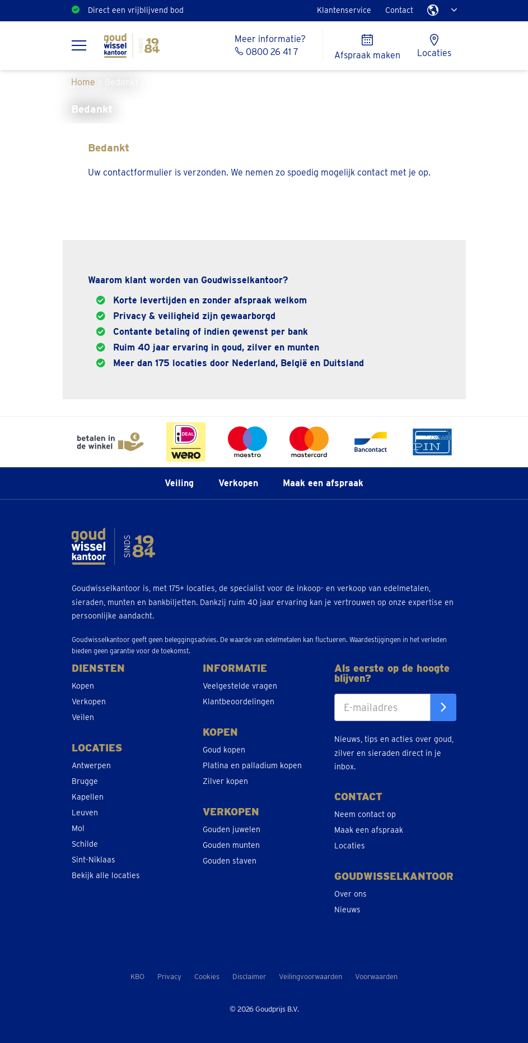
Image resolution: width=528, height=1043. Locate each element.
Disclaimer (249, 976)
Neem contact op (365, 814)
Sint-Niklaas (93, 859)
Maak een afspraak (323, 483)
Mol (78, 828)
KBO (137, 976)
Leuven (85, 812)
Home (83, 82)
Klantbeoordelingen (238, 701)
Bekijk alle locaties (106, 875)
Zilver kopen (225, 781)
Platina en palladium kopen (252, 765)
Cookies (206, 976)
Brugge (85, 781)
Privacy (169, 976)
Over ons (350, 893)
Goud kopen (224, 749)
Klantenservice (344, 10)
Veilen (83, 717)
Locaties (349, 845)
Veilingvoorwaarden (310, 976)
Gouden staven (229, 860)
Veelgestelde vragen (240, 685)
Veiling (179, 483)
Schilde (85, 843)
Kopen (83, 685)
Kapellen (88, 796)
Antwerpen (91, 765)
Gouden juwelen (231, 829)
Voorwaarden (376, 976)
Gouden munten (231, 845)
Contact (399, 10)
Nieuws (347, 909)
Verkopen (238, 483)
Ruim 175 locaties (119, 10)
